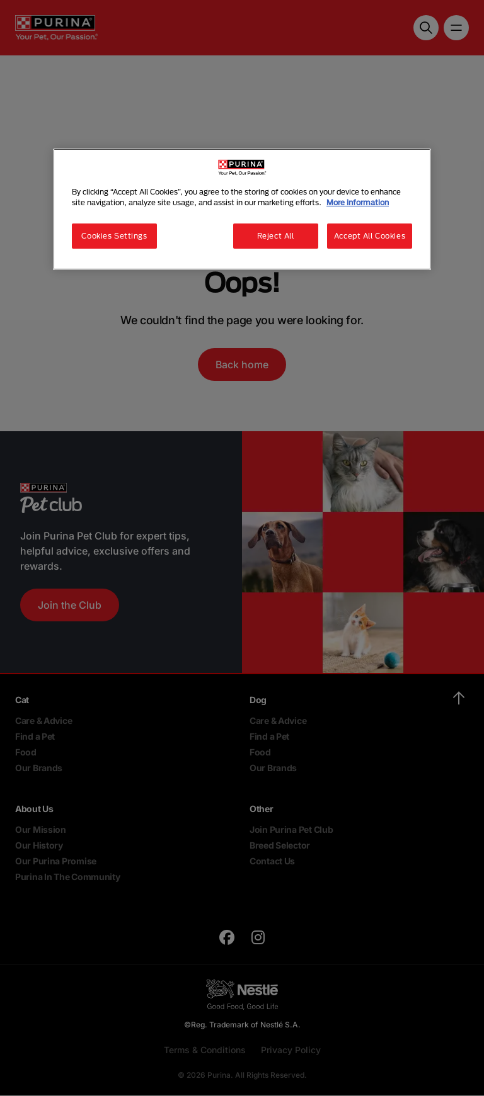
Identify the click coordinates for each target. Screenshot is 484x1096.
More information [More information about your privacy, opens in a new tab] (357, 202)
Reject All (275, 236)
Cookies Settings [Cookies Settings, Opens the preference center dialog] (114, 236)
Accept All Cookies (369, 236)
